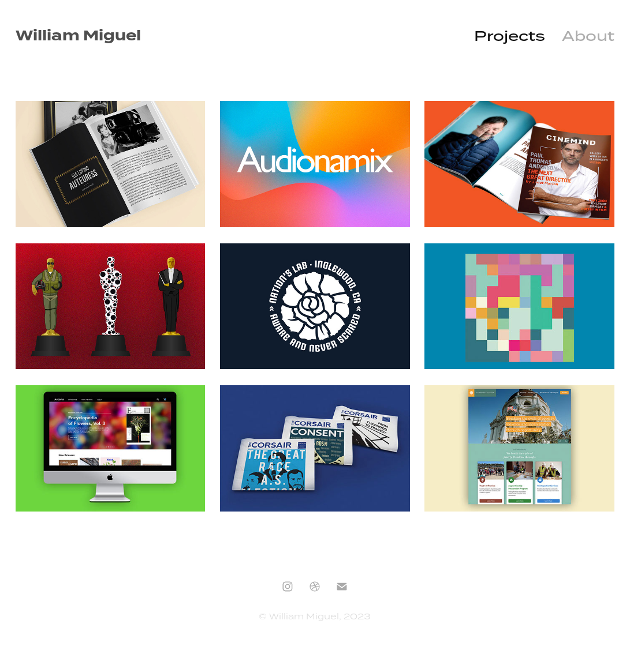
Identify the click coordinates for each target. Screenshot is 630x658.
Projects (509, 36)
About (588, 36)
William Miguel (78, 35)
